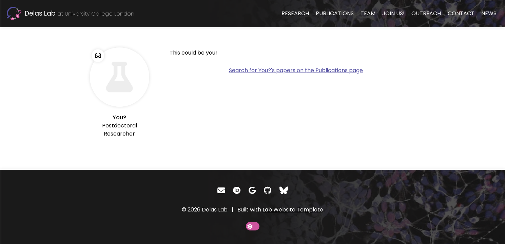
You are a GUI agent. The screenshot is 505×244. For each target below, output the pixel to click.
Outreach (426, 13)
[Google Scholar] (252, 190)
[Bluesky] (284, 190)
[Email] (221, 190)
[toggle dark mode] (252, 226)
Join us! (393, 13)
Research (295, 13)
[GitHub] (267, 190)
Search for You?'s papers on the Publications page (296, 70)
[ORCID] (236, 190)
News (489, 13)
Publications (335, 13)
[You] (119, 92)
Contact (461, 13)
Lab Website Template (293, 210)
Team (368, 13)
